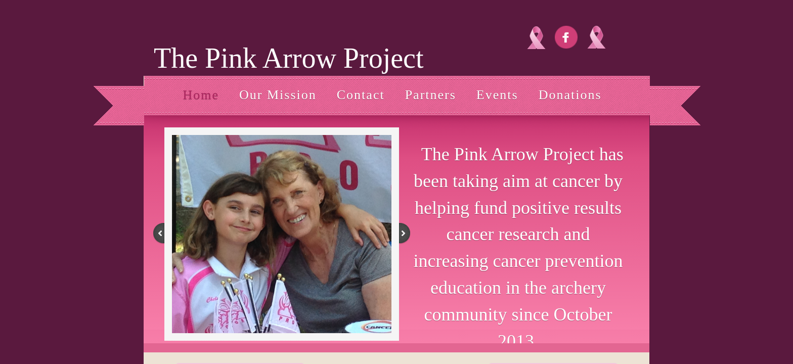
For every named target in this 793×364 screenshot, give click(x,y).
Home (201, 94)
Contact (361, 94)
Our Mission (278, 94)
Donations (570, 94)
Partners (430, 94)
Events (497, 94)
